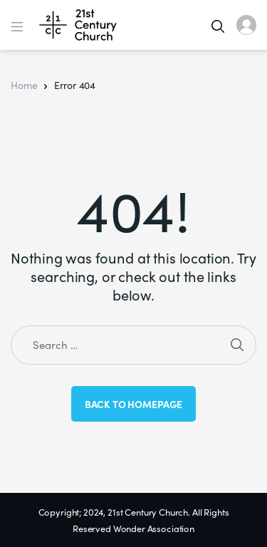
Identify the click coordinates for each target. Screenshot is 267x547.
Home (24, 85)
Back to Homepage (134, 404)
